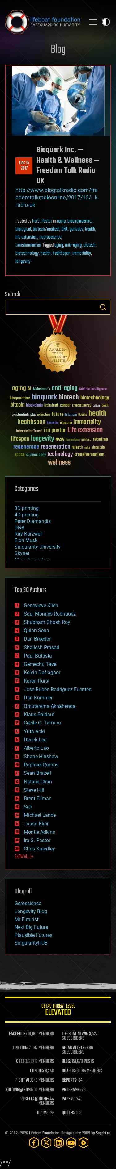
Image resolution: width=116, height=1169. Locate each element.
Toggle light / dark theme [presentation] (106, 22)
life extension (26, 237)
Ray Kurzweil (29, 534)
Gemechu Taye (40, 664)
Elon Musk (26, 540)
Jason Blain (37, 824)
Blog (58, 50)
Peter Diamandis (33, 521)
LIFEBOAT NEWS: (75, 1034)
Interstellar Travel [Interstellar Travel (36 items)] (29, 431)
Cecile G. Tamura (42, 723)
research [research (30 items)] (77, 448)
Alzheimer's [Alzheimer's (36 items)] (41, 389)
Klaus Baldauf (39, 714)
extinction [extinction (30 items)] (43, 415)
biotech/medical (46, 229)
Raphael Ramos (41, 765)
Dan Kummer (38, 698)
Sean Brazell (37, 773)
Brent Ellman (38, 798)
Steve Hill (34, 790)
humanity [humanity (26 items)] (52, 423)
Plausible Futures (33, 935)
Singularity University (38, 547)
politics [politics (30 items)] (86, 440)
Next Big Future (31, 927)
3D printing (27, 508)
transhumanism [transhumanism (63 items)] (89, 454)
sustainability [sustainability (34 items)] (36, 455)
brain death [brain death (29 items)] (51, 406)
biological (23, 229)
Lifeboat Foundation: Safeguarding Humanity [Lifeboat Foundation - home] (42, 22)
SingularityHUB (31, 943)
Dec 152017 (24, 165)
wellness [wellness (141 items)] (59, 463)
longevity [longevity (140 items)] (42, 439)
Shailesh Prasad (41, 647)
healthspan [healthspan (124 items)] (31, 422)
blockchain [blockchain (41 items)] (34, 405)
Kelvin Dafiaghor (42, 672)
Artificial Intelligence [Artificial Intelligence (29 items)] (93, 389)
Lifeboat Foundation (44, 1133)
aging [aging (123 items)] (19, 388)
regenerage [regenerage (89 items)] (26, 447)
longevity (22, 261)
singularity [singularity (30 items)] (98, 448)
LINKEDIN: (20, 1048)
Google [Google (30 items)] (82, 415)
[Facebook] (34, 1142)
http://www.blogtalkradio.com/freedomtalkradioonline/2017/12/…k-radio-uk (57, 197)
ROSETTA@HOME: (34, 1099)
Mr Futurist (26, 919)
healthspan (62, 253)
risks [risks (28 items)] (87, 447)
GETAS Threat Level (58, 1010)
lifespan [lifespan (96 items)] (20, 439)
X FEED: (22, 1062)
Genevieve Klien (41, 605)
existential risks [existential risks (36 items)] (24, 415)
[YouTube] (71, 1142)
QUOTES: (68, 1113)
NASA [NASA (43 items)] (60, 439)
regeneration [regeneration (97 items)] (55, 446)
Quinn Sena (36, 630)
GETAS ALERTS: (74, 1048)
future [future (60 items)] (57, 414)
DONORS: (37, 1071)
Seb (28, 807)
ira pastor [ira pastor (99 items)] (55, 430)
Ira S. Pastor (42, 221)
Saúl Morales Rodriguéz (50, 614)
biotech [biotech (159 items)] (68, 397)
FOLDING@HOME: (19, 1090)
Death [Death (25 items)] (105, 405)
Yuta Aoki (34, 731)
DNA (64, 229)
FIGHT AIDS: (25, 1080)
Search (103, 307)
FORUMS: (42, 1113)
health (90, 229)
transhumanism (28, 245)
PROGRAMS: (71, 1090)
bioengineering (79, 221)
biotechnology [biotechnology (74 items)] (94, 398)
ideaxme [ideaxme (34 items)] (66, 423)
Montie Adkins (39, 832)
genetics (76, 229)
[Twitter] (46, 1142)
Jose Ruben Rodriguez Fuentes (57, 689)
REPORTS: (69, 1080)
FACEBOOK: (18, 1034)
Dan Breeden (38, 639)
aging (61, 221)
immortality (81, 253)
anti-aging (73, 245)
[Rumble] (83, 1142)
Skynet (22, 553)
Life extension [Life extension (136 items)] (85, 430)
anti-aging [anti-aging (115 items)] (65, 388)
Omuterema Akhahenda (49, 706)
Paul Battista (38, 656)
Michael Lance (40, 815)
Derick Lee (35, 740)
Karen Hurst (36, 681)
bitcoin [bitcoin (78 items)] (17, 405)
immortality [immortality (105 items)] (87, 422)
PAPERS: (68, 1099)
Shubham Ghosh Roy (47, 622)
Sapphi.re (103, 1133)
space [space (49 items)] (20, 454)
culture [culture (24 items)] (96, 405)
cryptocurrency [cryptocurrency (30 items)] (81, 406)
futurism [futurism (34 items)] (71, 415)
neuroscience (50, 237)
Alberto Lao (36, 748)
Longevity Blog (31, 911)
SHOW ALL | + (24, 857)
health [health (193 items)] (97, 413)
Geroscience (28, 903)
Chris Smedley (39, 849)
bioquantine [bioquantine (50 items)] (20, 398)
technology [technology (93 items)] (60, 454)
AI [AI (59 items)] (29, 389)
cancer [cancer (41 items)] (65, 405)
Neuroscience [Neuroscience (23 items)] (73, 440)
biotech (90, 245)
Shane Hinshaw (41, 756)
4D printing (27, 515)
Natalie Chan (38, 782)
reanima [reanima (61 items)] (100, 439)
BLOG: (66, 1062)
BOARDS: (69, 1071)
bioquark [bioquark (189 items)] (44, 397)
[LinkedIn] (59, 1142)
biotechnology (27, 253)
